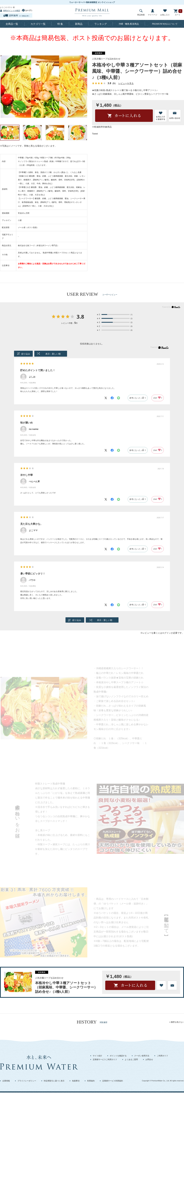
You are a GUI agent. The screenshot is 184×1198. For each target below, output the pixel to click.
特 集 (60, 24)
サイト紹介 (97, 1056)
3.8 (80, 316)
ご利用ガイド (162, 1056)
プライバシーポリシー (26, 1081)
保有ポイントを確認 (11, 11)
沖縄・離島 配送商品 (129, 24)
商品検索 (141, 12)
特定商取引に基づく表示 (54, 1081)
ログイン (166, 633)
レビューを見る (126, 83)
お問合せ (149, 1059)
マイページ (152, 12)
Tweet (95, 133)
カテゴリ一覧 (38, 24)
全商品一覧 (12, 24)
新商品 (78, 24)
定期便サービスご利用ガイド (105, 1059)
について (165, 24)
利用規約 (91, 1081)
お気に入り (165, 12)
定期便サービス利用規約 (112, 1081)
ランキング (100, 24)
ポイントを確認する (118, 1056)
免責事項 (76, 1081)
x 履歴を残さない (176, 1022)
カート (177, 12)
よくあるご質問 (131, 1059)
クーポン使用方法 (141, 1056)
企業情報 (6, 1081)
